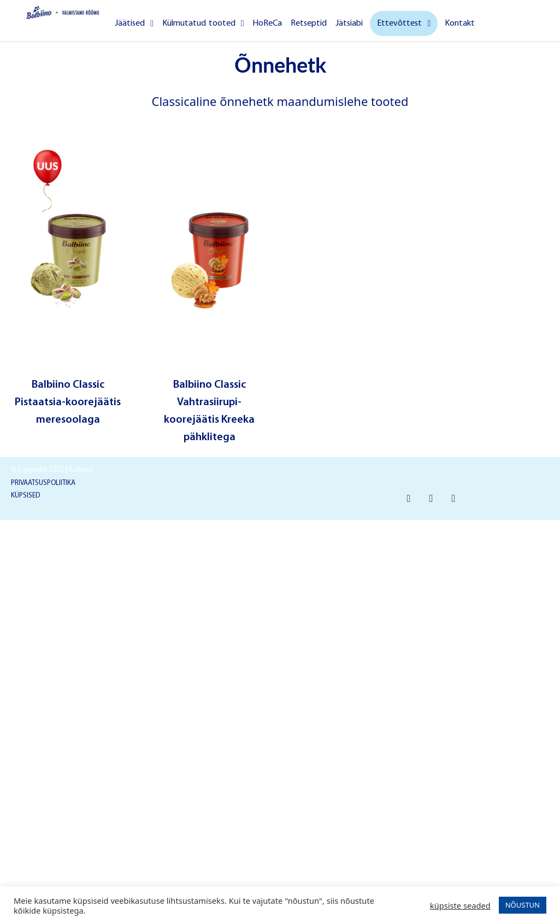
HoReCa (267, 23)
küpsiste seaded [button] (460, 905)
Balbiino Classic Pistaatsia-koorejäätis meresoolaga (68, 402)
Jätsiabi (349, 23)
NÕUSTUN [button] (522, 905)
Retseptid (309, 23)
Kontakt (460, 23)
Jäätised (134, 23)
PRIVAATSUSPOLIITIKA (43, 483)
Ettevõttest (404, 23)
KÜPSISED (25, 495)
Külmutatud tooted (203, 23)
